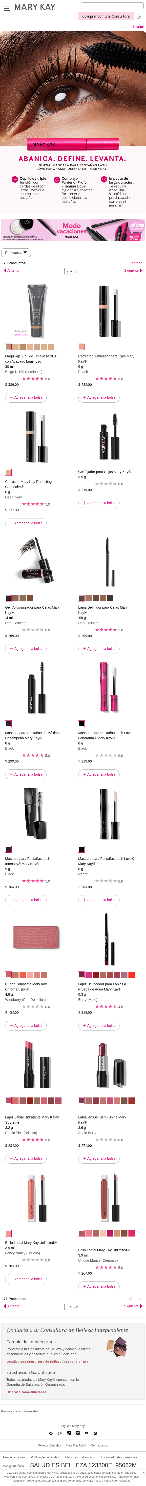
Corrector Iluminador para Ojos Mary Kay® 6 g (106, 361)
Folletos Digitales (49, 1445)
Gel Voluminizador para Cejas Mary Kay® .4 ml (32, 612)
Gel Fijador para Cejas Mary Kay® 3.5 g (104, 474)
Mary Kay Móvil (76, 1445)
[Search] (112, 5)
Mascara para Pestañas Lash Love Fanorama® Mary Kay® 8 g (105, 738)
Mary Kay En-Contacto (80, 1457)
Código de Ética (13, 1466)
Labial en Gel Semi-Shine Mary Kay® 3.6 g (102, 1122)
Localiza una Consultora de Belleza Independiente (46, 1362)
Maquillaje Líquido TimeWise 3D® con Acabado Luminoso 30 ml (31, 361)
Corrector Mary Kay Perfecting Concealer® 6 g (28, 487)
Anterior (13, 270)
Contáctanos (99, 1445)
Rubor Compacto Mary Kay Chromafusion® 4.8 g (26, 989)
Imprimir (139, 26)
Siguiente (131, 270)
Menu (7, 8)
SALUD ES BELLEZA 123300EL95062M (83, 1465)
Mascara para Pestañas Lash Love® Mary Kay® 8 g (106, 864)
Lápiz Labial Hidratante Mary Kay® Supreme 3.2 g (32, 1122)
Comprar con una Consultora (106, 16)
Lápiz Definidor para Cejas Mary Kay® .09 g (103, 612)
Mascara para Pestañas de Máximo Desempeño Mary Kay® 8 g (32, 738)
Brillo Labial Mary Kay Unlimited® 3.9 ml (31, 1245)
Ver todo (135, 263)
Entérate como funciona (25, 1392)
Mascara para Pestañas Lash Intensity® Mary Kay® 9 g (27, 864)
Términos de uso (14, 1457)
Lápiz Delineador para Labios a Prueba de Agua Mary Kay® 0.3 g (102, 989)
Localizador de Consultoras (119, 1457)
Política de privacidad (45, 1457)
